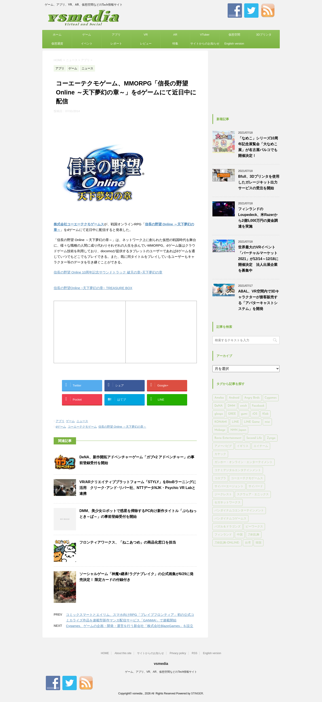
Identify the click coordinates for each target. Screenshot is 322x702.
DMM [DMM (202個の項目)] (231, 405)
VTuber (204, 34)
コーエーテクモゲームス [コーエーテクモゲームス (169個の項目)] (247, 478)
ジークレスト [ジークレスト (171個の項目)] (223, 494)
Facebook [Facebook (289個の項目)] (258, 405)
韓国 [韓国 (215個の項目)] (258, 542)
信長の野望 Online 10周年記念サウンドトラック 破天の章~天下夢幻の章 (108, 272)
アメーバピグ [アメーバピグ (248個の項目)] (223, 446)
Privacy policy (178, 653)
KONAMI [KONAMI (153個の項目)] (220, 421)
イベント (87, 43)
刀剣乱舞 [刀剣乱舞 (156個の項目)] (253, 534)
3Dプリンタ (263, 34)
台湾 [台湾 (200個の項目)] (248, 542)
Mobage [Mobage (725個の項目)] (219, 430)
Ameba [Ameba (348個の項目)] (219, 397)
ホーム (57, 34)
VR (146, 34)
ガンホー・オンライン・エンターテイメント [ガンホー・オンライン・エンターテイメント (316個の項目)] (243, 462)
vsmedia (161, 664)
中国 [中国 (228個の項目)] (240, 534)
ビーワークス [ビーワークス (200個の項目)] (254, 526)
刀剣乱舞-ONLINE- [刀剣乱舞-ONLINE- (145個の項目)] (227, 542)
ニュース (82, 421)
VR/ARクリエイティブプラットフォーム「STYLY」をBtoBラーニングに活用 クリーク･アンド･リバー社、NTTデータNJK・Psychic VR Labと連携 (137, 487)
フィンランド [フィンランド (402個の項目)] (223, 534)
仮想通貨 (57, 43)
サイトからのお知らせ (204, 43)
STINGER (197, 693)
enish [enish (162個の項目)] (243, 405)
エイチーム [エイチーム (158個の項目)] (261, 446)
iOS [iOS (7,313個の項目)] (254, 413)
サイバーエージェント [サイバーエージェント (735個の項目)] (229, 486)
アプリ (116, 34)
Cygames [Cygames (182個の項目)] (271, 397)
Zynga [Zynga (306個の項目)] (271, 438)
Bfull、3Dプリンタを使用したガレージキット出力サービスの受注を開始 (258, 182)
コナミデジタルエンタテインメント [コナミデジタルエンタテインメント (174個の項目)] (237, 470)
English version (234, 43)
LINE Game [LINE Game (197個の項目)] (252, 421)
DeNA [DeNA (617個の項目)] (218, 405)
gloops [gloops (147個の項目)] (218, 413)
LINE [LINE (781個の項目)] (235, 421)
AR (175, 34)
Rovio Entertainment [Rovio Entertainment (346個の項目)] (227, 438)
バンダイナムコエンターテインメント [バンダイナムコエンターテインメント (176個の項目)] (239, 510)
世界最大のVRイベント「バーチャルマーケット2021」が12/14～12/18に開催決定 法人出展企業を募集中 (258, 258)
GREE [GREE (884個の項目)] (232, 413)
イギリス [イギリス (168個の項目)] (242, 446)
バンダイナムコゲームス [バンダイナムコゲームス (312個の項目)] (230, 518)
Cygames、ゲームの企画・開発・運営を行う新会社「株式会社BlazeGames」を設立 (129, 626)
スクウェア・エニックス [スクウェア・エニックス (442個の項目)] (253, 494)
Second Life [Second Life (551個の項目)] (254, 438)
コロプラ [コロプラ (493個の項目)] (220, 478)
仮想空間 (234, 34)
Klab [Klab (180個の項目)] (265, 413)
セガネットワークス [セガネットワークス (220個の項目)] (227, 502)
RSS (194, 653)
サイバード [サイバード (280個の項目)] (255, 486)
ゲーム (86, 34)
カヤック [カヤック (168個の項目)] (220, 454)
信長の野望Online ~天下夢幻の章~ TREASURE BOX (93, 288)
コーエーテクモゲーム (82, 426)
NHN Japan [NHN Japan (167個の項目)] (238, 430)
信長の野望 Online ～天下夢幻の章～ (122, 426)
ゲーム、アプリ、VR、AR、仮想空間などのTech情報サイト (161, 671)
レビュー (146, 43)
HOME (105, 653)
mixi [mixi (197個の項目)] (267, 421)
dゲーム (61, 426)
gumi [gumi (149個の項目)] (244, 413)
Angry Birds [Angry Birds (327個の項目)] (252, 397)
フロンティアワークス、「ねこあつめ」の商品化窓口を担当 (127, 542)
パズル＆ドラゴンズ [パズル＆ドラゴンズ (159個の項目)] (227, 526)
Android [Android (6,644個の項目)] (234, 397)
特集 (175, 43)
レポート (116, 43)
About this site (122, 653)
